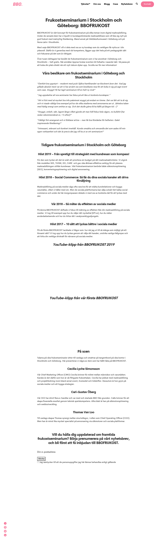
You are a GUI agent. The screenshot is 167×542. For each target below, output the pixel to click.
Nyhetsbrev (127, 4)
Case (115, 4)
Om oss (97, 4)
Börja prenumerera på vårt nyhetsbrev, (100, 439)
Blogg (107, 4)
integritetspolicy (45, 465)
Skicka (41, 459)
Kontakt (147, 4)
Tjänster (85, 4)
